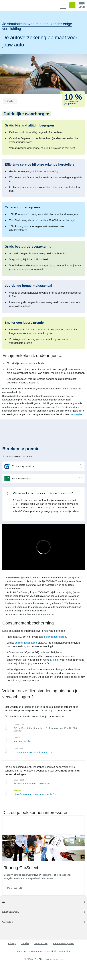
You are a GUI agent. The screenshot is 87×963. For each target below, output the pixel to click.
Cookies (25, 943)
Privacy (12, 943)
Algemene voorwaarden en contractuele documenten (43, 951)
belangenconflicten (55, 636)
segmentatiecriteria (26, 642)
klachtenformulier (23, 741)
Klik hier (54, 659)
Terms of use (40, 943)
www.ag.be (76, 414)
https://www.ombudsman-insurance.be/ (34, 794)
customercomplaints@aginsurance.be (33, 752)
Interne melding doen (63, 943)
